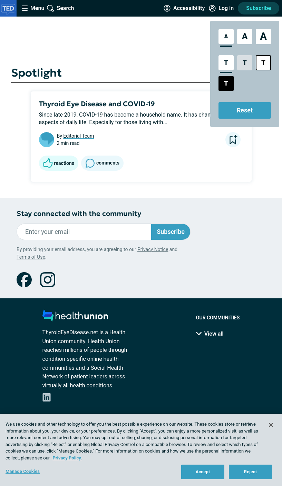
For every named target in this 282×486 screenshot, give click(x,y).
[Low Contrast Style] (244, 62)
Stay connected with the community (79, 213)
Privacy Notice (152, 249)
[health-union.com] (75, 317)
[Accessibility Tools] (184, 8)
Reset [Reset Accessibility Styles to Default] (245, 110)
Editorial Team (78, 136)
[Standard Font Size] (226, 36)
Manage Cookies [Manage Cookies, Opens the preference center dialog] (23, 471)
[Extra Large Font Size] (263, 36)
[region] (141, 450)
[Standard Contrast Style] (226, 62)
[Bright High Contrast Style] (263, 62)
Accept (203, 471)
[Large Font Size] (244, 36)
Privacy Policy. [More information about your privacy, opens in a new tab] (67, 457)
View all (210, 333)
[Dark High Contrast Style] (226, 83)
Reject (250, 471)
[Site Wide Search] (60, 8)
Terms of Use (31, 257)
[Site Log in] (221, 8)
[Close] (271, 425)
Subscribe (258, 8)
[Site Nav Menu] (33, 8)
